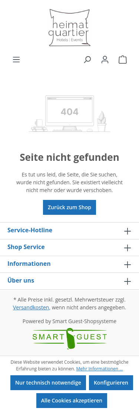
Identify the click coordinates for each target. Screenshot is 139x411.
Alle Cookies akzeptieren (71, 400)
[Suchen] (87, 59)
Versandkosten (31, 307)
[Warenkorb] (123, 59)
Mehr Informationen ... (99, 369)
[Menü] (16, 59)
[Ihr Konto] (105, 59)
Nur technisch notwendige (48, 382)
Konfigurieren (111, 382)
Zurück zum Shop (69, 207)
